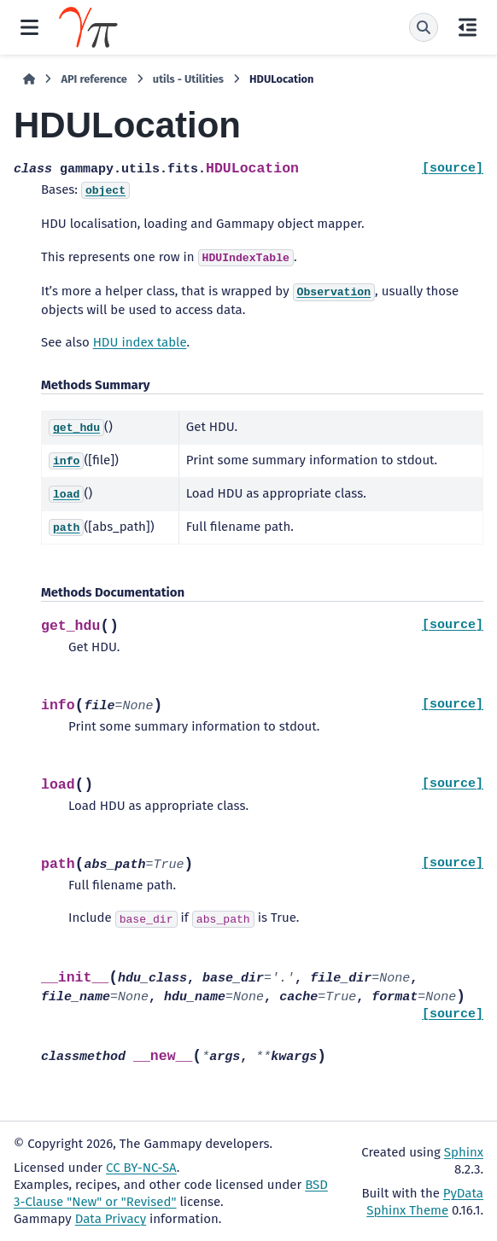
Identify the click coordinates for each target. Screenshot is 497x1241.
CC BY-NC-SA (141, 1167)
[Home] (29, 79)
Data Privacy (110, 1218)
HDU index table (140, 342)
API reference (93, 79)
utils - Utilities (188, 79)
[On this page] (467, 27)
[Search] (423, 27)
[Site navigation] (29, 27)
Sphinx (463, 1152)
